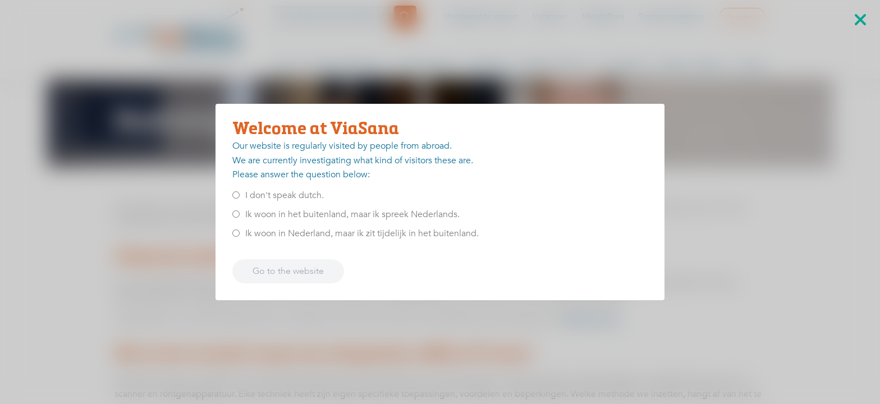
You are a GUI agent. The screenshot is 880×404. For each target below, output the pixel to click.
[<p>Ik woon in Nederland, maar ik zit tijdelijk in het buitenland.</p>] (236, 233)
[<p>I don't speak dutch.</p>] (236, 195)
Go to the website (288, 271)
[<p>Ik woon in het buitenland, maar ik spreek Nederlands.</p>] (236, 214)
